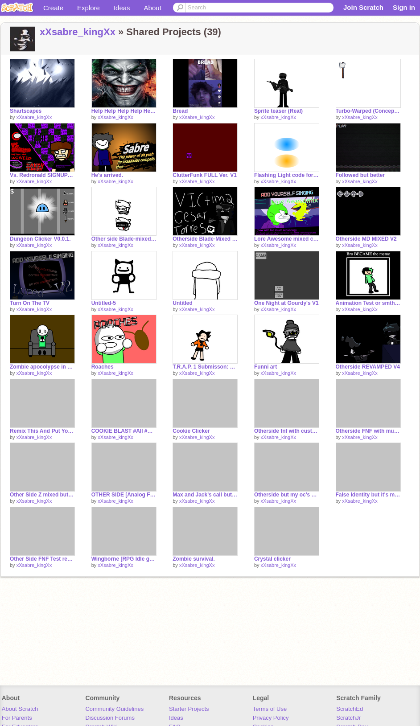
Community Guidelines (114, 708)
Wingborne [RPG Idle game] (123, 559)
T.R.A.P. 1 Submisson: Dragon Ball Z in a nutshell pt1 (205, 367)
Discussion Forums (110, 717)
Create (53, 8)
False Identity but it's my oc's (368, 495)
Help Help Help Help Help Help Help (123, 111)
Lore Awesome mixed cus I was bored (286, 239)
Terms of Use (270, 708)
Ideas (122, 8)
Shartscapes (25, 111)
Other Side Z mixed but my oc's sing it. (42, 495)
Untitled (183, 303)
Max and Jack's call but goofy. (205, 495)
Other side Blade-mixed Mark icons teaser (123, 239)
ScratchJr (348, 717)
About (152, 8)
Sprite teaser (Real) (278, 111)
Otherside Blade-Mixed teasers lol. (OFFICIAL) (205, 239)
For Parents (17, 717)
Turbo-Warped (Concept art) (368, 111)
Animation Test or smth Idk (368, 303)
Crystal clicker (272, 559)
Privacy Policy (271, 717)
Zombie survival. (194, 559)
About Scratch (20, 708)
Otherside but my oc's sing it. (286, 495)
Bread (180, 111)
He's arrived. (107, 175)
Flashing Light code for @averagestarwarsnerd (286, 175)
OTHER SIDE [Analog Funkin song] (123, 495)
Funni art (265, 367)
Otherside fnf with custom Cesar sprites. (286, 431)
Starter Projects (189, 708)
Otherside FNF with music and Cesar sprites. (368, 431)
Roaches (102, 367)
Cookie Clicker (191, 431)
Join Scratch (363, 7)
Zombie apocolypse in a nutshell (42, 367)
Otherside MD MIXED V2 (366, 239)
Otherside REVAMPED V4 (368, 367)
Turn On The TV (29, 303)
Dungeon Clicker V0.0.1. (40, 239)
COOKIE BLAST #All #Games (123, 431)
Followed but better (360, 175)
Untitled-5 (103, 303)
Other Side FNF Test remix (42, 559)
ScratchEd (349, 708)
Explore (88, 8)
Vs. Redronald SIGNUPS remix (42, 175)
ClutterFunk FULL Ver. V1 (205, 175)
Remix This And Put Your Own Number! (42, 431)
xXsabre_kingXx (77, 31)
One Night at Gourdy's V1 (286, 303)
